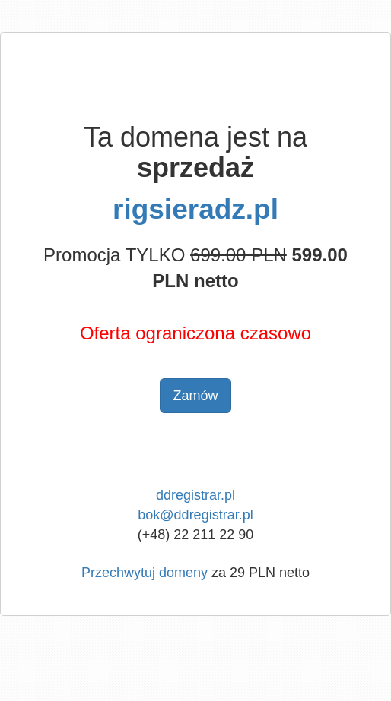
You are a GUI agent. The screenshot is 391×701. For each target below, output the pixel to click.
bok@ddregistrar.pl (195, 515)
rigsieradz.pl (195, 209)
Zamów (195, 395)
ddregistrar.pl (195, 495)
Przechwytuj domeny (144, 572)
